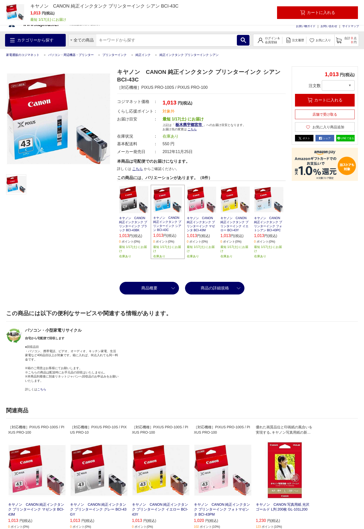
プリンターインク (114, 55)
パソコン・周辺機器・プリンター (71, 55)
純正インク (143, 55)
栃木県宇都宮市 (189, 124)
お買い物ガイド (305, 26)
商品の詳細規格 (215, 288)
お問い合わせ (329, 26)
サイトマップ (350, 26)
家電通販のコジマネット (22, 55)
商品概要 (149, 288)
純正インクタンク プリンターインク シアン (189, 55)
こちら (192, 129)
